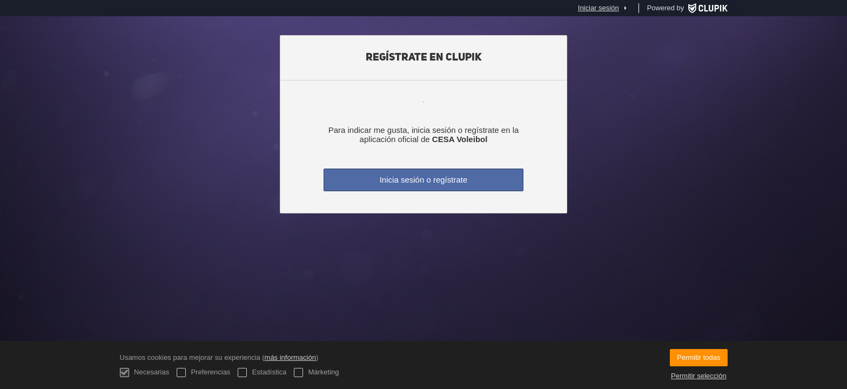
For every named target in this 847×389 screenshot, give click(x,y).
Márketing (316, 372)
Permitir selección (699, 376)
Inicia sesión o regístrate (424, 179)
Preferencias (204, 372)
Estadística (262, 372)
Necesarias (145, 372)
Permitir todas (698, 357)
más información (290, 357)
